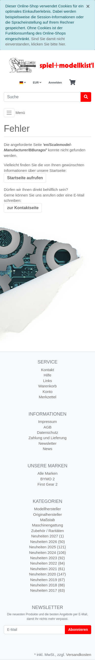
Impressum (47, 421)
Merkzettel (47, 397)
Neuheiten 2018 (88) (47, 585)
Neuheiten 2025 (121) (47, 547)
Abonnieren (78, 630)
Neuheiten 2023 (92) (47, 558)
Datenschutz (47, 432)
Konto (47, 391)
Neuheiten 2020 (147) (47, 574)
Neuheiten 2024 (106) (47, 552)
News (47, 449)
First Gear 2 (47, 484)
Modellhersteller (47, 509)
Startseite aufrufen (25, 178)
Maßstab (47, 520)
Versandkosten (78, 654)
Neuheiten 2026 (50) (47, 541)
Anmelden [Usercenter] (55, 82)
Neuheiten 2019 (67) (47, 580)
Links (47, 380)
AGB (48, 427)
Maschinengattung (47, 525)
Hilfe (47, 375)
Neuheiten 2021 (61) (47, 569)
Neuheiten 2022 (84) (47, 563)
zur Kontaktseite (23, 208)
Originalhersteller (47, 514)
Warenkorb (47, 386)
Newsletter (47, 443)
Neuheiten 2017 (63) (47, 590)
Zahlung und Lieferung (47, 438)
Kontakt (47, 370)
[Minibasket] (72, 82)
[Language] (22, 82)
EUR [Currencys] (37, 82)
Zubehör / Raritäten (47, 531)
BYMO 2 (47, 479)
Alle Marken (47, 473)
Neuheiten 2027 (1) (47, 536)
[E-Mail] (34, 629)
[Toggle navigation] (9, 112)
